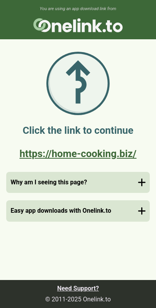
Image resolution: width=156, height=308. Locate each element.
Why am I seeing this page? (49, 182)
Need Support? (78, 288)
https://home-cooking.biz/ (78, 153)
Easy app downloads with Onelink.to (61, 210)
